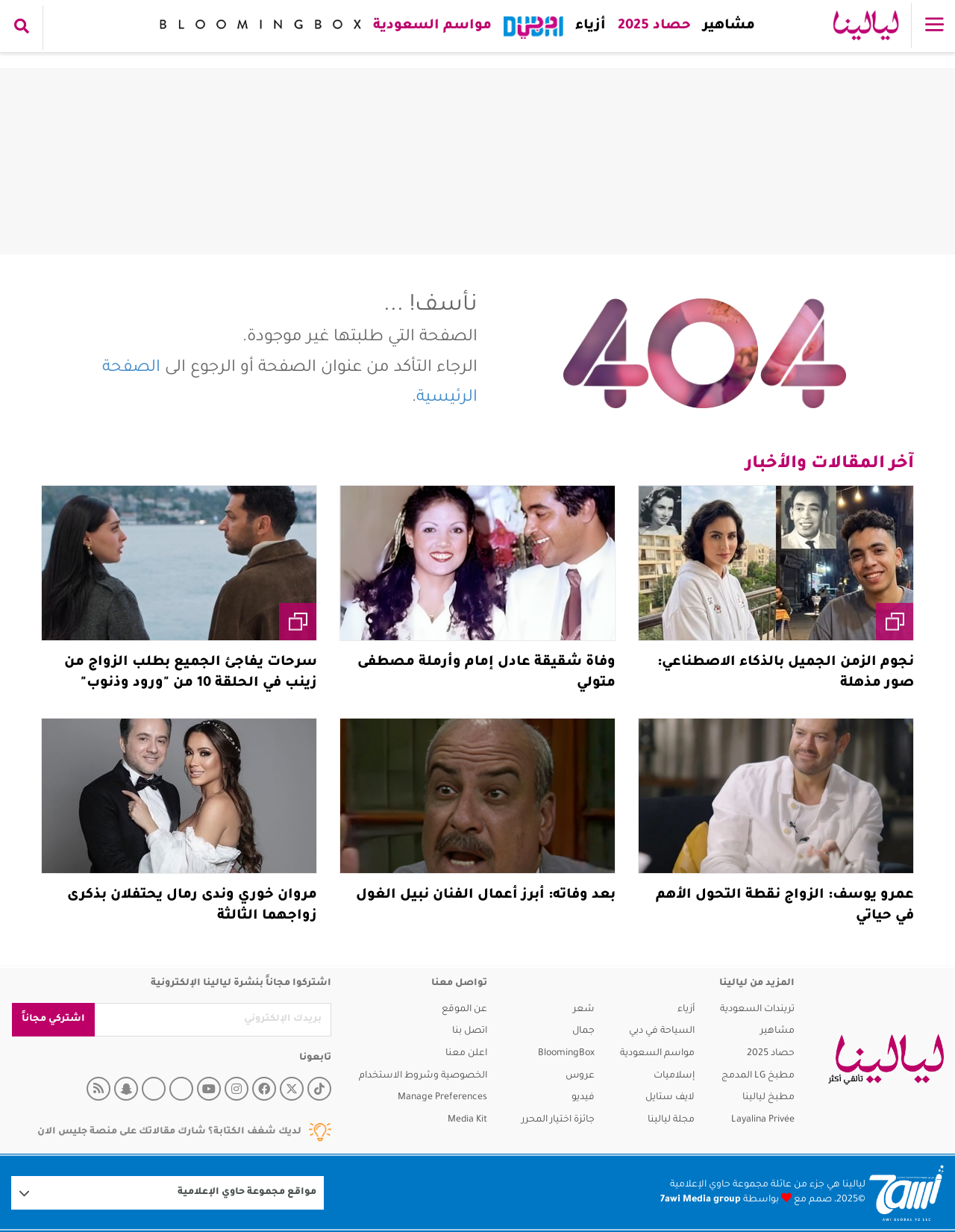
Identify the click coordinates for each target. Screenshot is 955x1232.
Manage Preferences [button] (442, 1097)
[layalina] (886, 1059)
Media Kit (467, 1120)
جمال (583, 1031)
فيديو (583, 1097)
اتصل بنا (469, 1031)
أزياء (587, 26)
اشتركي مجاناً (53, 1019)
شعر (584, 1009)
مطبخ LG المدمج (758, 1076)
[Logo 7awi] (906, 1193)
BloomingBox (566, 1053)
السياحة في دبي (662, 1031)
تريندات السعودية (757, 1009)
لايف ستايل (670, 1097)
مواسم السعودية (429, 26)
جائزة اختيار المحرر (558, 1120)
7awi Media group (700, 1200)
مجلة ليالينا (671, 1120)
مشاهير (726, 26)
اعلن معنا (466, 1053)
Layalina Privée (763, 1120)
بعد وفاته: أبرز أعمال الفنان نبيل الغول (486, 895)
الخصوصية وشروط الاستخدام (423, 1076)
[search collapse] (21, 27)
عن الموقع (464, 1009)
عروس (580, 1076)
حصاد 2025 (651, 26)
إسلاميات (674, 1076)
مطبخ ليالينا (768, 1097)
